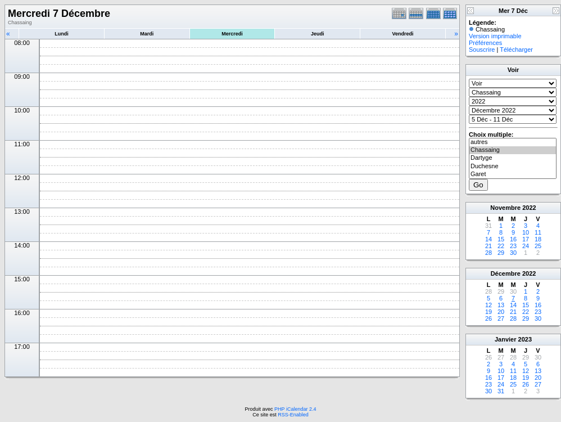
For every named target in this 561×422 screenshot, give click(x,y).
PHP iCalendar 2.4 (295, 409)
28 (488, 252)
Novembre (505, 207)
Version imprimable (495, 36)
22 (500, 246)
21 (488, 246)
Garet (512, 174)
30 (513, 252)
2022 (529, 207)
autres (512, 142)
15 (500, 239)
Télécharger (516, 49)
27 (500, 318)
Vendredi (403, 34)
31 (500, 391)
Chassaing (512, 150)
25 (538, 246)
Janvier (506, 339)
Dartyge (512, 158)
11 (538, 232)
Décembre (506, 273)
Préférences (485, 42)
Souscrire (482, 49)
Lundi (62, 34)
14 (488, 239)
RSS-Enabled (293, 414)
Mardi (146, 34)
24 (525, 246)
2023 (525, 339)
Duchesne (512, 166)
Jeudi (317, 34)
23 (513, 246)
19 (488, 311)
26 (488, 318)
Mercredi (232, 34)
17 (525, 239)
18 (538, 239)
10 (525, 232)
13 (500, 305)
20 (500, 311)
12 (488, 305)
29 (500, 252)
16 (513, 239)
